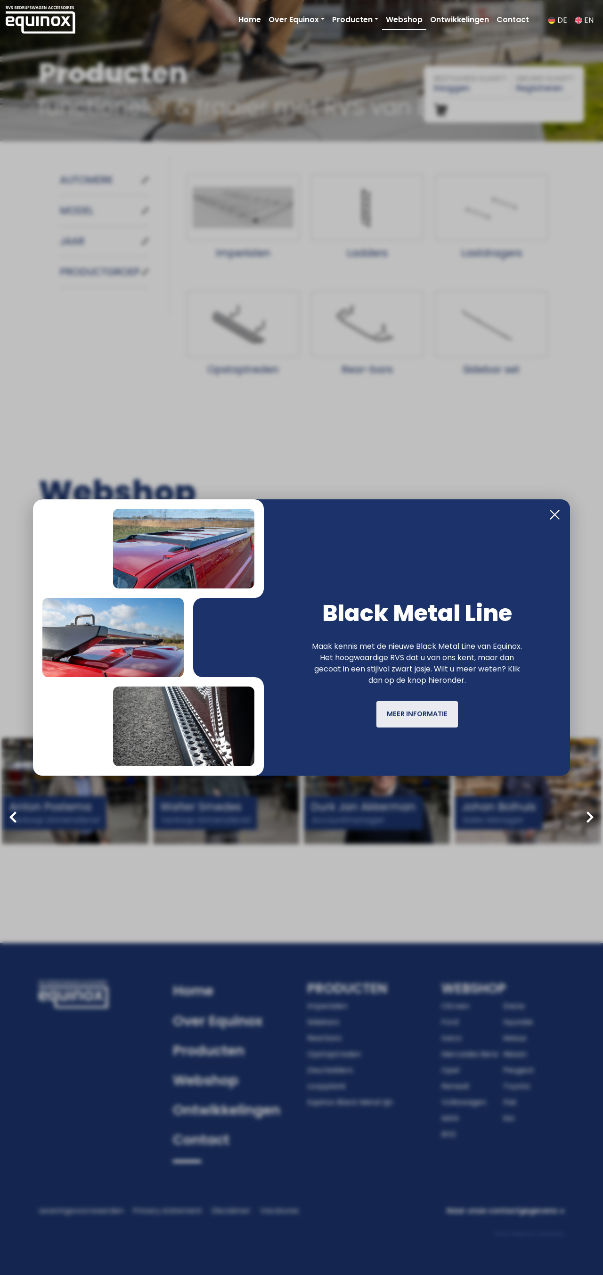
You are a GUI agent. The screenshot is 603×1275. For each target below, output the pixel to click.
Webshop (404, 19)
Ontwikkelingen (459, 19)
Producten (352, 19)
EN (584, 20)
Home (249, 19)
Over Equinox (294, 19)
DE (557, 20)
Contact (513, 19)
